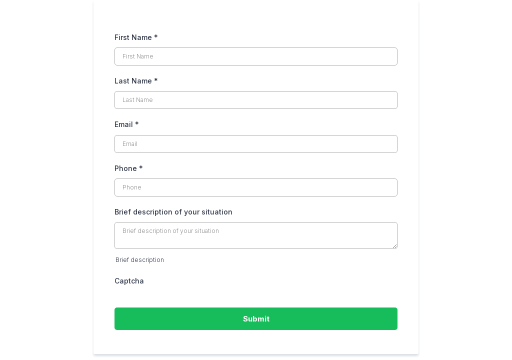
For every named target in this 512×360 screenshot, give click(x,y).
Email (126, 124)
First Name (136, 37)
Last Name (136, 80)
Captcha (129, 280)
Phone (128, 168)
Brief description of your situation (173, 212)
